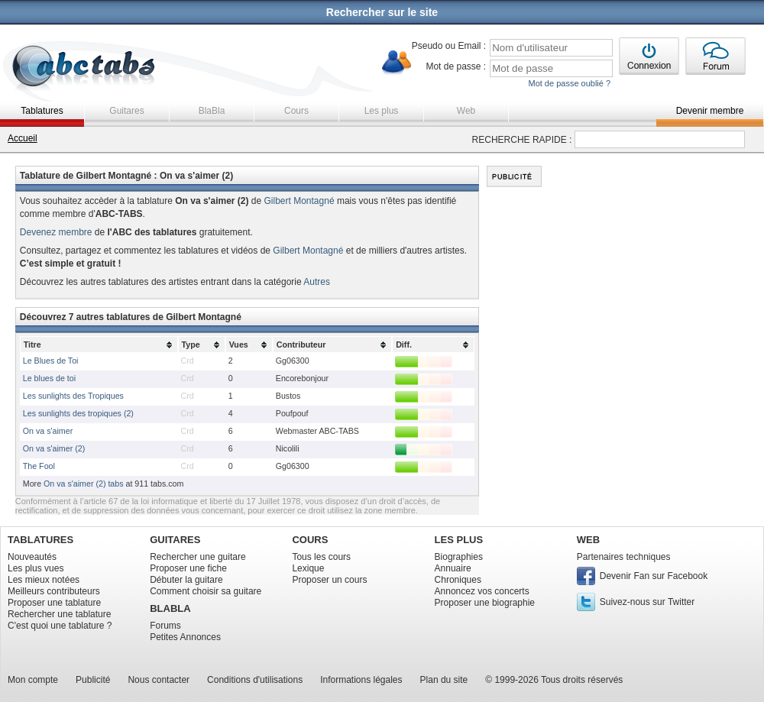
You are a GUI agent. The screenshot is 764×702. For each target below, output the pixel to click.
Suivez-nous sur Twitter (647, 602)
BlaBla (212, 110)
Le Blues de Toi (51, 360)
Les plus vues (35, 568)
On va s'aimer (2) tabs (84, 483)
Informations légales (361, 680)
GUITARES (175, 539)
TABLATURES (40, 539)
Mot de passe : (456, 66)
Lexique (308, 568)
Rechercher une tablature (59, 614)
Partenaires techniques (624, 557)
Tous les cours (321, 557)
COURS (310, 539)
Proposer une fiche (188, 568)
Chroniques (458, 579)
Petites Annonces (185, 637)
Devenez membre (56, 232)
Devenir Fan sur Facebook (653, 576)
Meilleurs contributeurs (54, 591)
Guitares (126, 110)
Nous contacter (158, 680)
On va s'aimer (48, 430)
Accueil (22, 138)
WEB (588, 539)
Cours (296, 110)
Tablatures (42, 110)
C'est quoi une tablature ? (60, 625)
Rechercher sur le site (382, 12)
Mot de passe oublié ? (569, 83)
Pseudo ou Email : (449, 45)
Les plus (381, 110)
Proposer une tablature (54, 602)
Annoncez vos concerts (482, 591)
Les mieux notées (43, 579)
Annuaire (453, 568)
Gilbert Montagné (299, 201)
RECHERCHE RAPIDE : (522, 139)
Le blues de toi (49, 378)
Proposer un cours (329, 579)
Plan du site (444, 680)
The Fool (39, 466)
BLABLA (170, 608)
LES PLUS (459, 539)
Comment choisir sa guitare (205, 591)
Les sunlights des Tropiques (73, 395)
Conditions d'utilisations (255, 680)
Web (466, 110)
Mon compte (33, 680)
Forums (165, 625)
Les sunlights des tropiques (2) (78, 413)
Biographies (459, 557)
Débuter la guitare (186, 579)
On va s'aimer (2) (54, 448)
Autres (316, 282)
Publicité (93, 680)
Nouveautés (32, 557)
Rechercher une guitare (197, 557)
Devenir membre (710, 110)
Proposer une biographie (485, 602)
